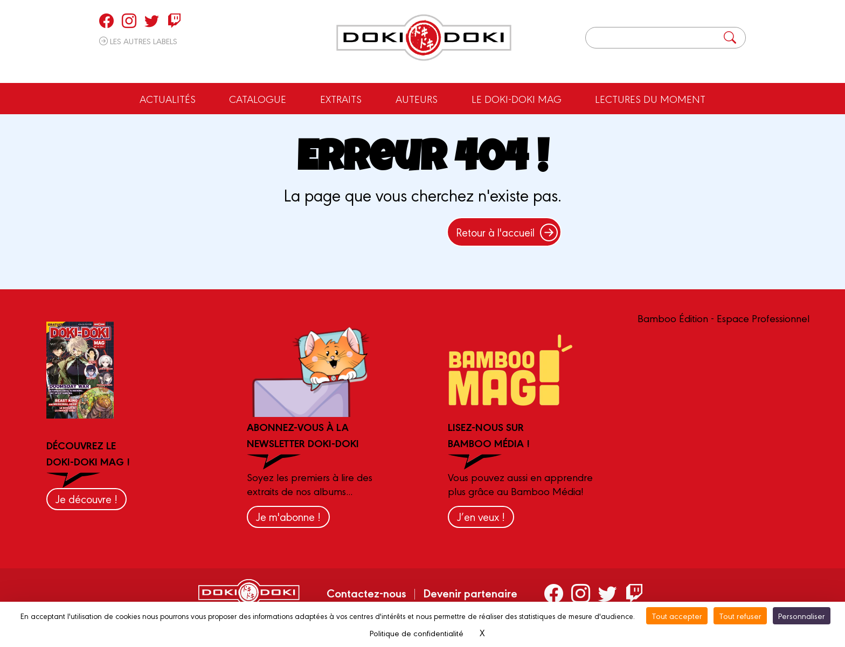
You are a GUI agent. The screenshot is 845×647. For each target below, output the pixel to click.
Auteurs (417, 99)
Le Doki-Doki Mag (517, 99)
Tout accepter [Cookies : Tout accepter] (677, 615)
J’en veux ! (481, 516)
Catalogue (257, 99)
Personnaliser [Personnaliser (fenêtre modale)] (801, 615)
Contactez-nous (366, 593)
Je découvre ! (86, 498)
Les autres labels (138, 40)
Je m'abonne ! (288, 516)
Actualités (168, 99)
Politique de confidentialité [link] (416, 632)
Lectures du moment (650, 99)
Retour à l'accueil (507, 232)
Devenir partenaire (470, 593)
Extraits (341, 99)
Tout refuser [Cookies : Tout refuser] (740, 615)
